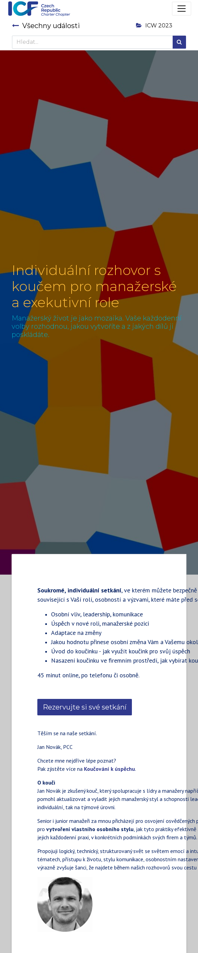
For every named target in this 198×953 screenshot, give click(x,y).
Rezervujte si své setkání (84, 707)
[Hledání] (179, 42)
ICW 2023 (154, 25)
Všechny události (46, 26)
